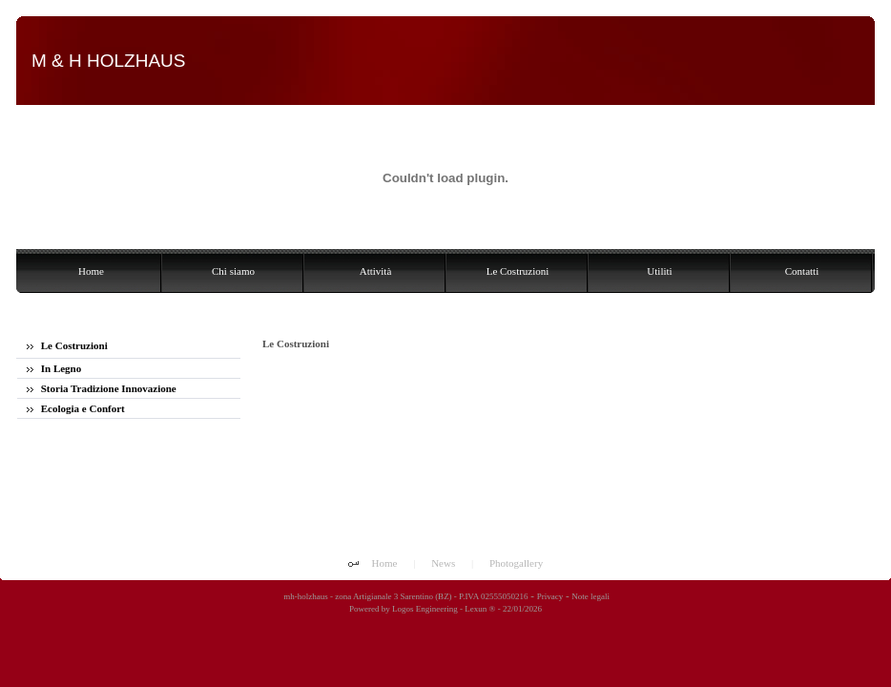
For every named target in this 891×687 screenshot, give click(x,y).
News (443, 563)
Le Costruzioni (67, 345)
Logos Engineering (425, 609)
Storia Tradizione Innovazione (101, 388)
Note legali (590, 596)
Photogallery (516, 563)
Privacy (550, 596)
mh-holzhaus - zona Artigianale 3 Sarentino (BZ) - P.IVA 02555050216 (404, 596)
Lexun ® (480, 609)
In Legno (54, 368)
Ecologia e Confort (76, 408)
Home (385, 563)
